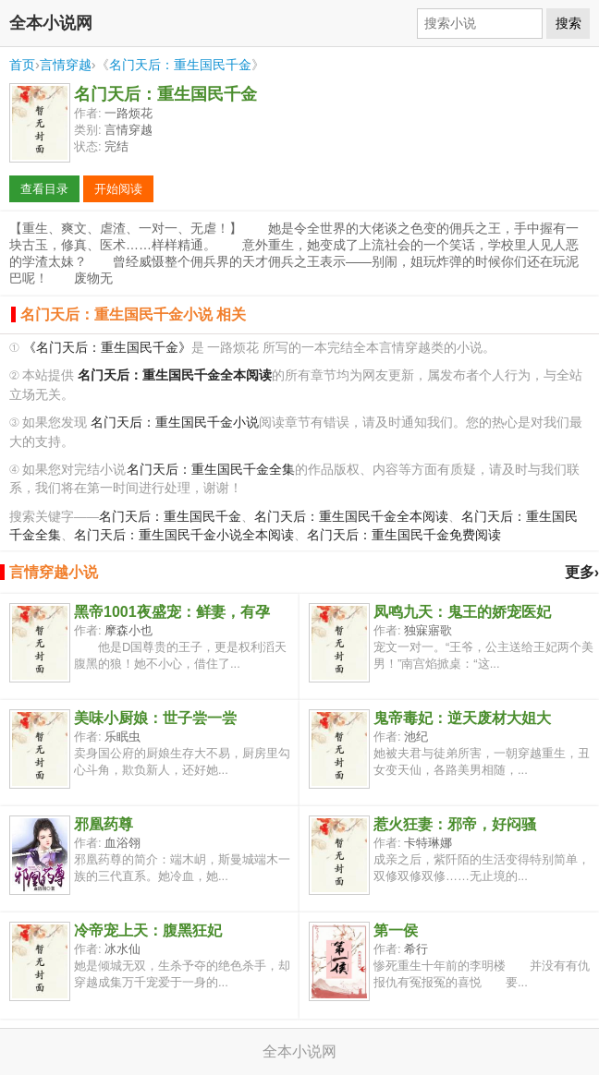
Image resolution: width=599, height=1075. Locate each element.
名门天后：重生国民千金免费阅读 (404, 535)
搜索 (568, 23)
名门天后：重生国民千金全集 (211, 470)
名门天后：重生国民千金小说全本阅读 (184, 535)
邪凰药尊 (103, 824)
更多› (582, 572)
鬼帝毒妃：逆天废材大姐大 (462, 718)
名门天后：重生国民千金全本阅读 (351, 517)
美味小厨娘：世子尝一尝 (155, 718)
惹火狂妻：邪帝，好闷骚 (454, 824)
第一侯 (395, 930)
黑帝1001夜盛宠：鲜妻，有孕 (172, 612)
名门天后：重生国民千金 (180, 64)
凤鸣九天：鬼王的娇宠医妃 (462, 612)
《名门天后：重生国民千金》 (107, 348)
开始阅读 (118, 189)
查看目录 (44, 189)
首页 (22, 64)
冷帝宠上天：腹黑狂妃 (148, 930)
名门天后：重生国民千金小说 (175, 422)
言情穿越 (66, 64)
